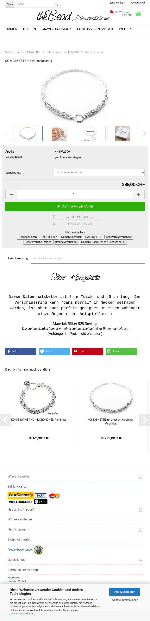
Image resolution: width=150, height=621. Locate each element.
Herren (29, 28)
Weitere (126, 28)
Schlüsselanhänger (95, 28)
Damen (11, 28)
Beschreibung (18, 258)
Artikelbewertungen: (48, 258)
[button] (20, 351)
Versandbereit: (13, 157)
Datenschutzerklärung (22, 613)
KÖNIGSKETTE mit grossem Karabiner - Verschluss (111, 422)
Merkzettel (138, 2)
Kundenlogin (117, 2)
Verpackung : (13, 173)
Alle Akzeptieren (124, 591)
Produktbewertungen (21, 550)
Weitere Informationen (124, 599)
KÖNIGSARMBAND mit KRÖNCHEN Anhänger (38, 420)
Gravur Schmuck (56, 28)
